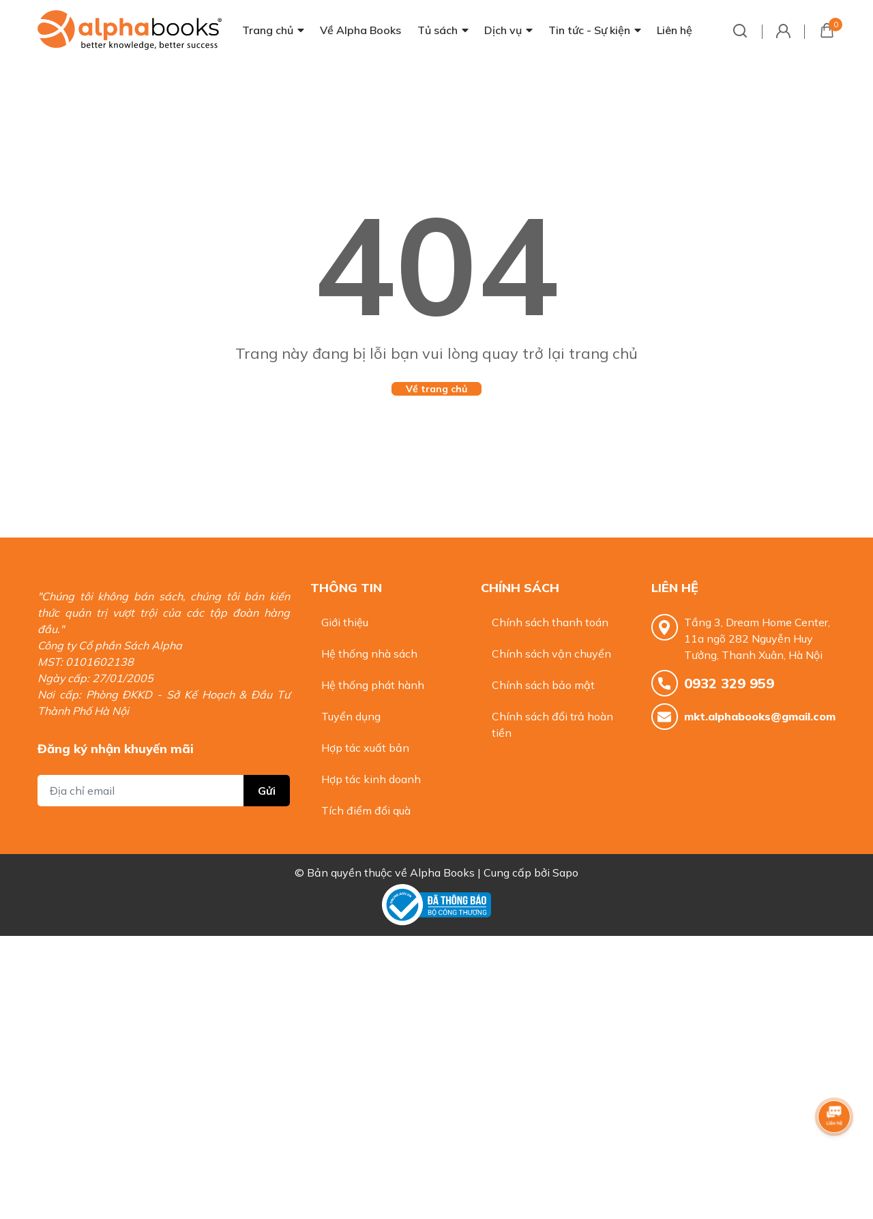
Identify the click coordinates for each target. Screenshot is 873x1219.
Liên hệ (674, 30)
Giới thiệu (344, 622)
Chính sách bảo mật (543, 685)
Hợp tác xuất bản (365, 747)
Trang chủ (267, 30)
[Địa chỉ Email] (164, 790)
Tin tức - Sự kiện (589, 30)
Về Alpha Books (360, 30)
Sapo (565, 872)
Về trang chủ (436, 389)
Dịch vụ (503, 30)
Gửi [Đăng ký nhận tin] (267, 790)
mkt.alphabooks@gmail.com (759, 716)
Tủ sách (437, 30)
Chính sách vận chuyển (551, 653)
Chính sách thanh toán (550, 622)
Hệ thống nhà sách (369, 653)
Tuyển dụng (351, 716)
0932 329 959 (729, 683)
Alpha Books (442, 872)
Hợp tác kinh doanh (371, 779)
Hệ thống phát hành (372, 685)
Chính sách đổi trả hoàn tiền (552, 724)
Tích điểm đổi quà (366, 810)
